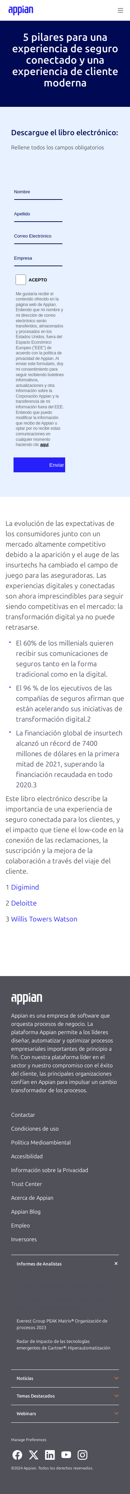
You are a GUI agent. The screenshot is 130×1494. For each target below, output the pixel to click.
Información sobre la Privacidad (49, 1170)
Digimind (25, 887)
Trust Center (26, 1184)
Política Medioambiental (41, 1142)
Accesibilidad (27, 1156)
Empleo (20, 1225)
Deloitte (24, 903)
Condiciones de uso (35, 1128)
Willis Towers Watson (44, 919)
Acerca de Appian (32, 1198)
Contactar (23, 1115)
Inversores (24, 1239)
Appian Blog (26, 1211)
